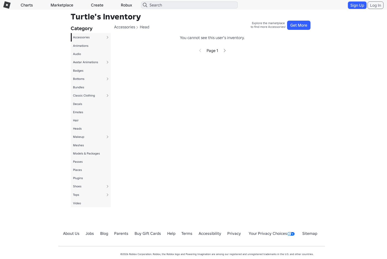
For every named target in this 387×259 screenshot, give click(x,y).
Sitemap (309, 233)
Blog (104, 233)
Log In (375, 5)
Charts (27, 4)
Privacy (234, 233)
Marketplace (62, 4)
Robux (126, 4)
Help (171, 233)
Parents (121, 233)
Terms (186, 233)
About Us (71, 233)
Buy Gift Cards (148, 233)
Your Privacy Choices (272, 233)
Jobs (89, 233)
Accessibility (210, 233)
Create (97, 4)
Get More (298, 25)
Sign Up (357, 5)
